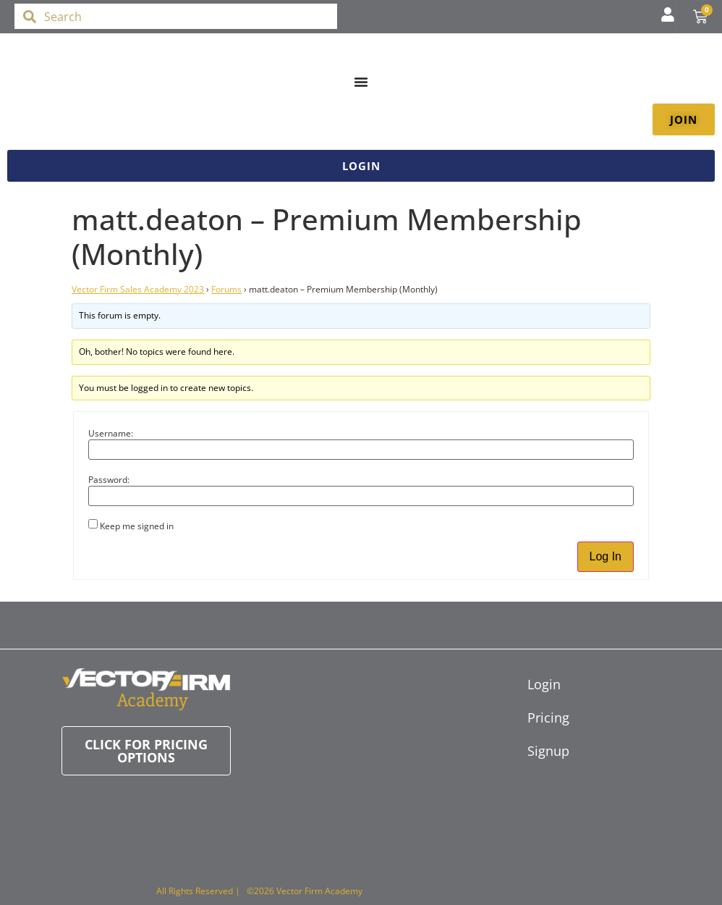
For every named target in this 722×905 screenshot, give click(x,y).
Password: (108, 480)
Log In (605, 556)
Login (534, 684)
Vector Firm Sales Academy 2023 (138, 289)
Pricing (534, 717)
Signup (534, 750)
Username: (110, 433)
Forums (226, 289)
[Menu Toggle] (361, 82)
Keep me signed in (137, 526)
